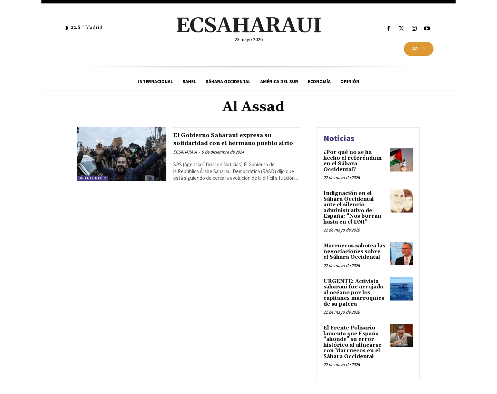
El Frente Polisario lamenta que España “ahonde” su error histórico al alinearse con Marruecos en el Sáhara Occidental (352, 342)
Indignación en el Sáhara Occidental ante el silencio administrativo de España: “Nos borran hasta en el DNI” (352, 207)
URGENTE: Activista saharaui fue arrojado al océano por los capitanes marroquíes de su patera (353, 292)
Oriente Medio (92, 178)
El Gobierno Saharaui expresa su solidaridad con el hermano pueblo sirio (234, 142)
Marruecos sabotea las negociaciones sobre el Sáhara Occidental (354, 251)
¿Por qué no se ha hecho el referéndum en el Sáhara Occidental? (352, 161)
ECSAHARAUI (185, 160)
